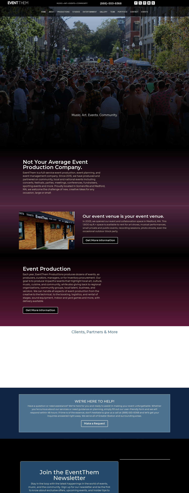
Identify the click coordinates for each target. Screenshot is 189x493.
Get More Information (100, 240)
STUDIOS (76, 12)
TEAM (112, 12)
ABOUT (51, 12)
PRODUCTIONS (63, 12)
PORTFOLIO (122, 12)
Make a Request (94, 423)
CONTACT (134, 12)
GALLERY (103, 12)
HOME (43, 12)
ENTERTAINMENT (90, 12)
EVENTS (144, 12)
